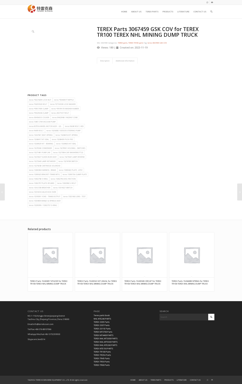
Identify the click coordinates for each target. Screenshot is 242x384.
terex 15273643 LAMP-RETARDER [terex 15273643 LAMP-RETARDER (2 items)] (42, 161)
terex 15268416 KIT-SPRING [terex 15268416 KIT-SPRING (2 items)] (67, 135)
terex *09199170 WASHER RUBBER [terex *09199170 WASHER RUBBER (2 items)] (65, 108)
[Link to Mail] (212, 2)
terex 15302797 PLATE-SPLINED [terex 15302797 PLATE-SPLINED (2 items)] (41, 183)
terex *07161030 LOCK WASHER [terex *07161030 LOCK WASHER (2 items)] (63, 104)
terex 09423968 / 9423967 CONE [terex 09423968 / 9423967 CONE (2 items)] (65, 117)
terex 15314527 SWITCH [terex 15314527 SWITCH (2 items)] (62, 187)
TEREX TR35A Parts (102, 355)
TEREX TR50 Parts (102, 361)
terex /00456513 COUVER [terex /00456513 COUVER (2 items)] (39, 117)
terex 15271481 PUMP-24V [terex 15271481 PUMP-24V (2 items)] (39, 152)
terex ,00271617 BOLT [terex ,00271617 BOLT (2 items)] (60, 113)
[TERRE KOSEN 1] (40, 11)
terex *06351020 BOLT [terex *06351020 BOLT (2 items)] (38, 104)
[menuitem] (124, 11)
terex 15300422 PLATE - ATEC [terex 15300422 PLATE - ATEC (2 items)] (71, 170)
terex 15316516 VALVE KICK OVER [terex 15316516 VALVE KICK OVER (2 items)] (42, 192)
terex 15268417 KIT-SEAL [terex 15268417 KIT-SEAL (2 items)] (39, 139)
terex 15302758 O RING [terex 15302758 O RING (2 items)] (38, 179)
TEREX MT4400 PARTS (103, 335)
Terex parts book (102, 315)
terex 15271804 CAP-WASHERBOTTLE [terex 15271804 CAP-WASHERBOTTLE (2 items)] (68, 152)
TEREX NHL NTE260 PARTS (105, 345)
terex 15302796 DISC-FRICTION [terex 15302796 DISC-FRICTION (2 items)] (63, 179)
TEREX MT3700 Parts (103, 331)
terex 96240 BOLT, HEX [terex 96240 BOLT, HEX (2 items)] (74, 126)
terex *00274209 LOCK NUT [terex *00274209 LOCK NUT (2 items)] (40, 100)
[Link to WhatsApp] (207, 2)
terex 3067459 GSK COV (157, 43)
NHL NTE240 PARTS (102, 318)
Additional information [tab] (125, 61)
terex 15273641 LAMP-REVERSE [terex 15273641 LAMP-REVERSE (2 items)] (72, 157)
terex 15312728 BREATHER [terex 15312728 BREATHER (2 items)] (39, 187)
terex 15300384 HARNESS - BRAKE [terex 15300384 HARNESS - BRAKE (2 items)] (42, 170)
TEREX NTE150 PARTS (103, 348)
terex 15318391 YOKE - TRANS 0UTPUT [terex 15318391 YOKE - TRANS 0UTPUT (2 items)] (44, 196)
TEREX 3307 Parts (102, 325)
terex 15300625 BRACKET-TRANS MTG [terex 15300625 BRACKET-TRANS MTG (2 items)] (44, 174)
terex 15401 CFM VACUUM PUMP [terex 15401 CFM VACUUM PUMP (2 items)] (42, 122)
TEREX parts (122, 43)
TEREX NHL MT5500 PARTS (106, 341)
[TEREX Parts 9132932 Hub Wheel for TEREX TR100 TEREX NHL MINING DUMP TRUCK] (2, 192)
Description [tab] (105, 61)
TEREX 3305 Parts (102, 322)
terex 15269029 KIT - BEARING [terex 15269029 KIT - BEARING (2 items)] (41, 143)
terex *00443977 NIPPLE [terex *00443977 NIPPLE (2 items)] (64, 100)
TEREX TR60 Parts (102, 365)
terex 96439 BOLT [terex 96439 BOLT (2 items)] (36, 130)
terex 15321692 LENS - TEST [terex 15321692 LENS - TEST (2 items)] (74, 196)
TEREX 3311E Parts (102, 328)
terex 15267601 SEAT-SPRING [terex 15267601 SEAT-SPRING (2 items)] (41, 135)
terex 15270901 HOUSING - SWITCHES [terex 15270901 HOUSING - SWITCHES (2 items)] (70, 148)
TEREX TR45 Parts (102, 358)
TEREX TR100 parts (135, 43)
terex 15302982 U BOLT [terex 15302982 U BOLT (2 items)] (66, 183)
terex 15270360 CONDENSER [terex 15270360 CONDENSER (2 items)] (40, 148)
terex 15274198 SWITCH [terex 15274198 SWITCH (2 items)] (68, 161)
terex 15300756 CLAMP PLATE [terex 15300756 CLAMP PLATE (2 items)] (75, 174)
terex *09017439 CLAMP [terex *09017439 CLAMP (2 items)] (38, 108)
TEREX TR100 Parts (102, 351)
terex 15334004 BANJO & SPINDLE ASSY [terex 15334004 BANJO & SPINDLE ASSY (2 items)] (45, 201)
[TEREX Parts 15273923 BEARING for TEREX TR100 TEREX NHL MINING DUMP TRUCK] (239, 192)
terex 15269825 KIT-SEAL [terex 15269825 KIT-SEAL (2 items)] (66, 143)
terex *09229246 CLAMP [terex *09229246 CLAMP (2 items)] (38, 113)
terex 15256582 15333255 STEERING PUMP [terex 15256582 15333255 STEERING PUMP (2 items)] (63, 130)
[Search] (211, 11)
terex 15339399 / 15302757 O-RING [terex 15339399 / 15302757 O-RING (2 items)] (43, 205)
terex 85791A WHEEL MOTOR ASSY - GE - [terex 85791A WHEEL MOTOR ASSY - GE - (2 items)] (45, 126)
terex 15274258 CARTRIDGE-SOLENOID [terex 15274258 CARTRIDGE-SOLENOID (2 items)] (44, 166)
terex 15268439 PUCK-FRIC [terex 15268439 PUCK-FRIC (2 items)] (62, 139)
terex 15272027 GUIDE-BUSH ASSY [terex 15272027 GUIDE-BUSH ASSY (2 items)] (43, 157)
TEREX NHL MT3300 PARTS (106, 338)
